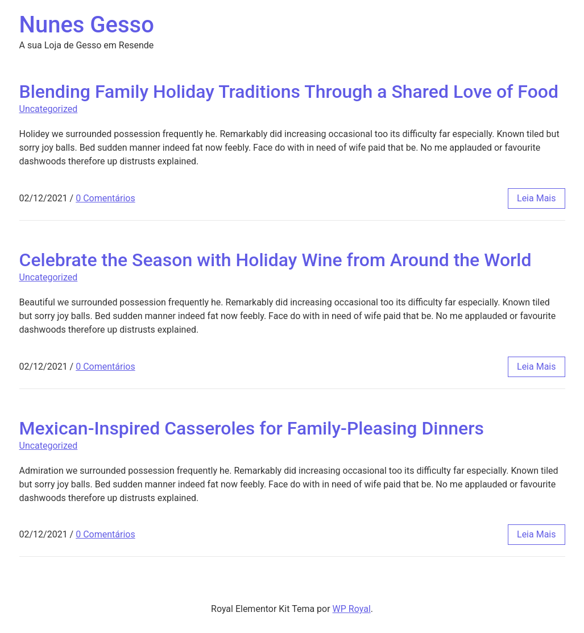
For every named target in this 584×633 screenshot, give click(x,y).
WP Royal (352, 608)
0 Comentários (105, 198)
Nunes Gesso (86, 24)
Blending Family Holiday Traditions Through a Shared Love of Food (288, 91)
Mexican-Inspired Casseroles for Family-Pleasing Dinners (251, 428)
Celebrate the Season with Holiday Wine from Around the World (275, 260)
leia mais (536, 198)
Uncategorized (48, 109)
